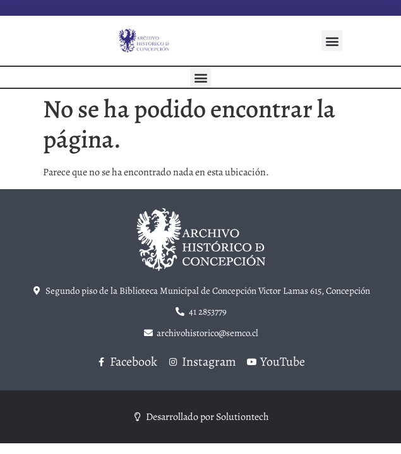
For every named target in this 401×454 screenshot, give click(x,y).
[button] (331, 40)
